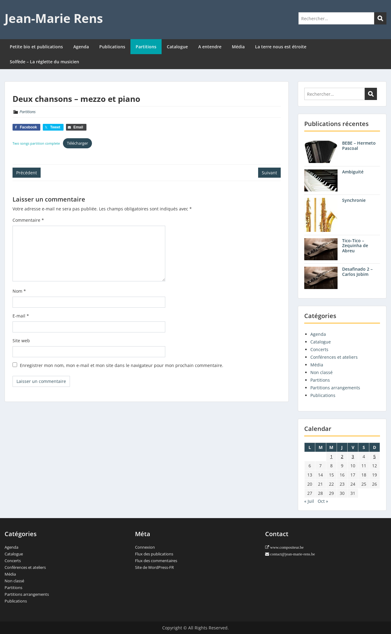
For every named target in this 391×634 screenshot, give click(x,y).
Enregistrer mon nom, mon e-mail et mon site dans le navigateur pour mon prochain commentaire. (121, 365)
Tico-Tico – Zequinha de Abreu (355, 246)
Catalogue (177, 47)
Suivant (269, 173)
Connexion (145, 547)
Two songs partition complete (36, 143)
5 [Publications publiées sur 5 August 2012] (374, 456)
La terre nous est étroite (280, 47)
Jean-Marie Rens (54, 18)
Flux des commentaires (156, 560)
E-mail (21, 316)
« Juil (309, 501)
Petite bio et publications (36, 47)
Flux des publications (154, 554)
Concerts (319, 349)
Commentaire (28, 220)
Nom (19, 291)
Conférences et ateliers (334, 357)
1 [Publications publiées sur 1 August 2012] (331, 456)
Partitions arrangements (335, 388)
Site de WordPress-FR (154, 567)
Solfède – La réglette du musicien (44, 62)
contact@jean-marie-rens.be (292, 554)
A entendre (209, 47)
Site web (21, 340)
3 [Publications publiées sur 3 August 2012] (353, 456)
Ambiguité (353, 172)
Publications (112, 47)
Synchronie (354, 200)
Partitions (146, 47)
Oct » (323, 501)
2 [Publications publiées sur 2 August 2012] (342, 456)
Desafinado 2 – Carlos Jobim (357, 271)
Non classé (321, 372)
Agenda (81, 47)
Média (238, 47)
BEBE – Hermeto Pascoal (359, 145)
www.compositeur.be (286, 547)
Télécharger (77, 143)
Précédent (26, 173)
